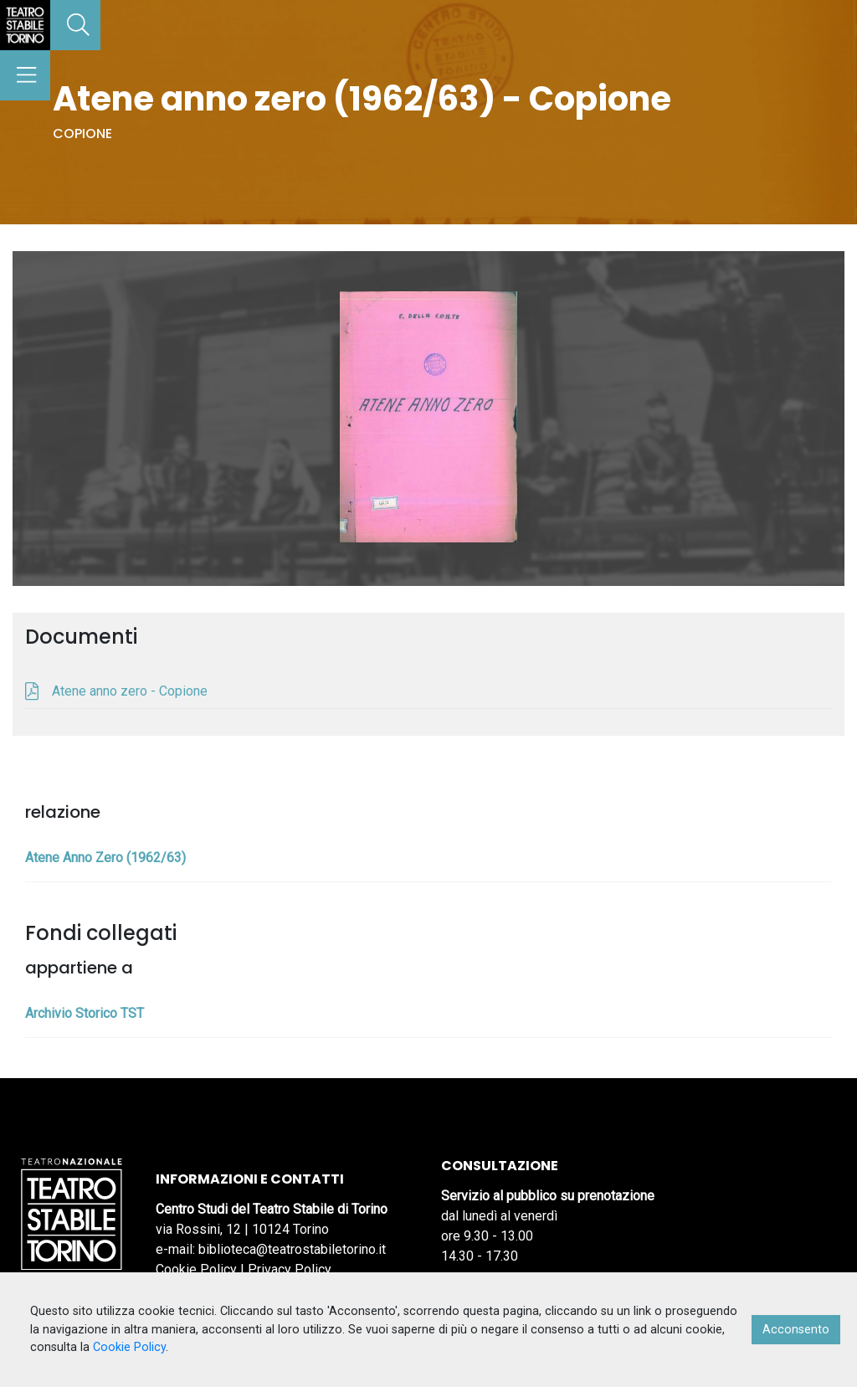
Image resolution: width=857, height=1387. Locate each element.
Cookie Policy (196, 1269)
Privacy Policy (289, 1269)
